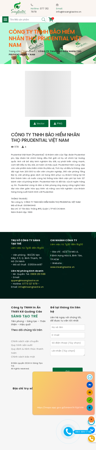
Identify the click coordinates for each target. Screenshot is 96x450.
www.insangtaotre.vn (62, 267)
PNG (58, 123)
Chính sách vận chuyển (25, 341)
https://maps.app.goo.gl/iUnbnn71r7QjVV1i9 (60, 408)
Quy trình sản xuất (21, 345)
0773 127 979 (30, 284)
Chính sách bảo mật (23, 357)
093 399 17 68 (82, 432)
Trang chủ (15, 51)
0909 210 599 (38, 274)
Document (29, 51)
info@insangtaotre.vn (68, 12)
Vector (39, 123)
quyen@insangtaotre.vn (25, 281)
